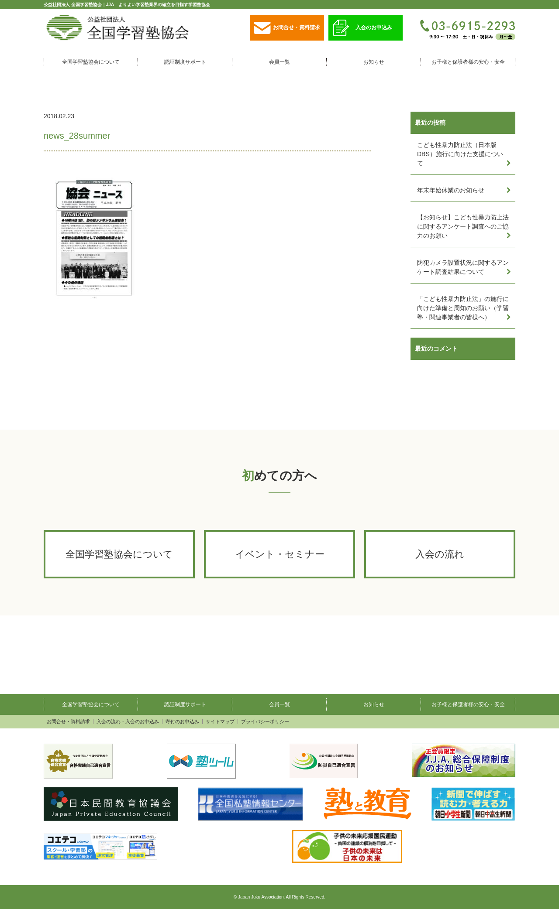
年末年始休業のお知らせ (450, 190)
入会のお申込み (362, 28)
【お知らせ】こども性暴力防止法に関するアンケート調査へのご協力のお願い (463, 226)
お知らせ (373, 62)
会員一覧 (279, 62)
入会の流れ (439, 554)
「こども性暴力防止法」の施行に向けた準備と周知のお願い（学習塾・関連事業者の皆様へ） (463, 308)
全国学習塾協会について (91, 62)
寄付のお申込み (182, 721)
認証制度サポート (185, 62)
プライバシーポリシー (265, 721)
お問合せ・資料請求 (287, 28)
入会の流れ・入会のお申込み (128, 721)
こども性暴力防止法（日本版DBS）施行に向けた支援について (460, 154)
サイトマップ (220, 721)
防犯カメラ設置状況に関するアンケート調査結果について (463, 267)
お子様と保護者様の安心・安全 (468, 62)
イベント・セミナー (279, 554)
